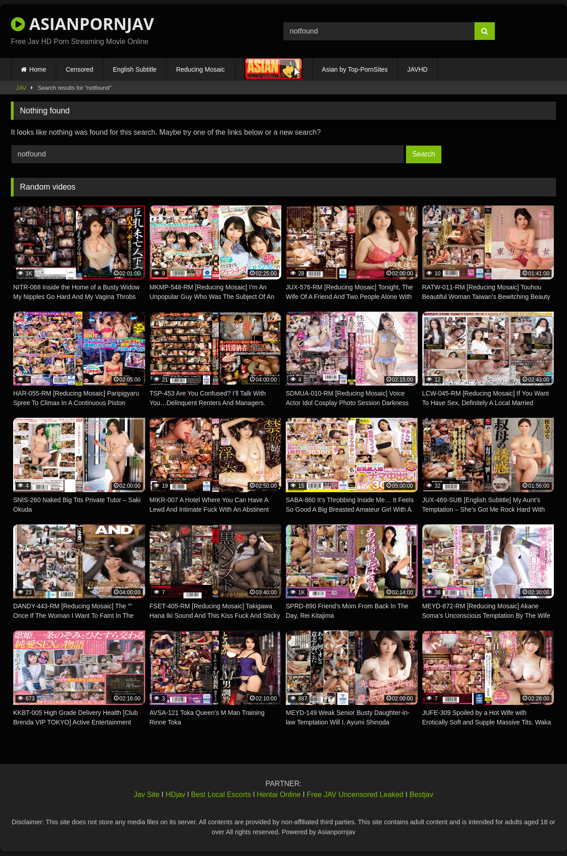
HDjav (176, 794)
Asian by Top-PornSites (355, 69)
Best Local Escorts (221, 794)
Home (37, 69)
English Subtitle (135, 69)
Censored (79, 69)
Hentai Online (279, 794)
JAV (21, 87)
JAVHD (417, 69)
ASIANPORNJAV (82, 24)
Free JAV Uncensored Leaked (355, 794)
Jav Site (147, 794)
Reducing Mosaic (200, 69)
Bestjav (421, 794)
